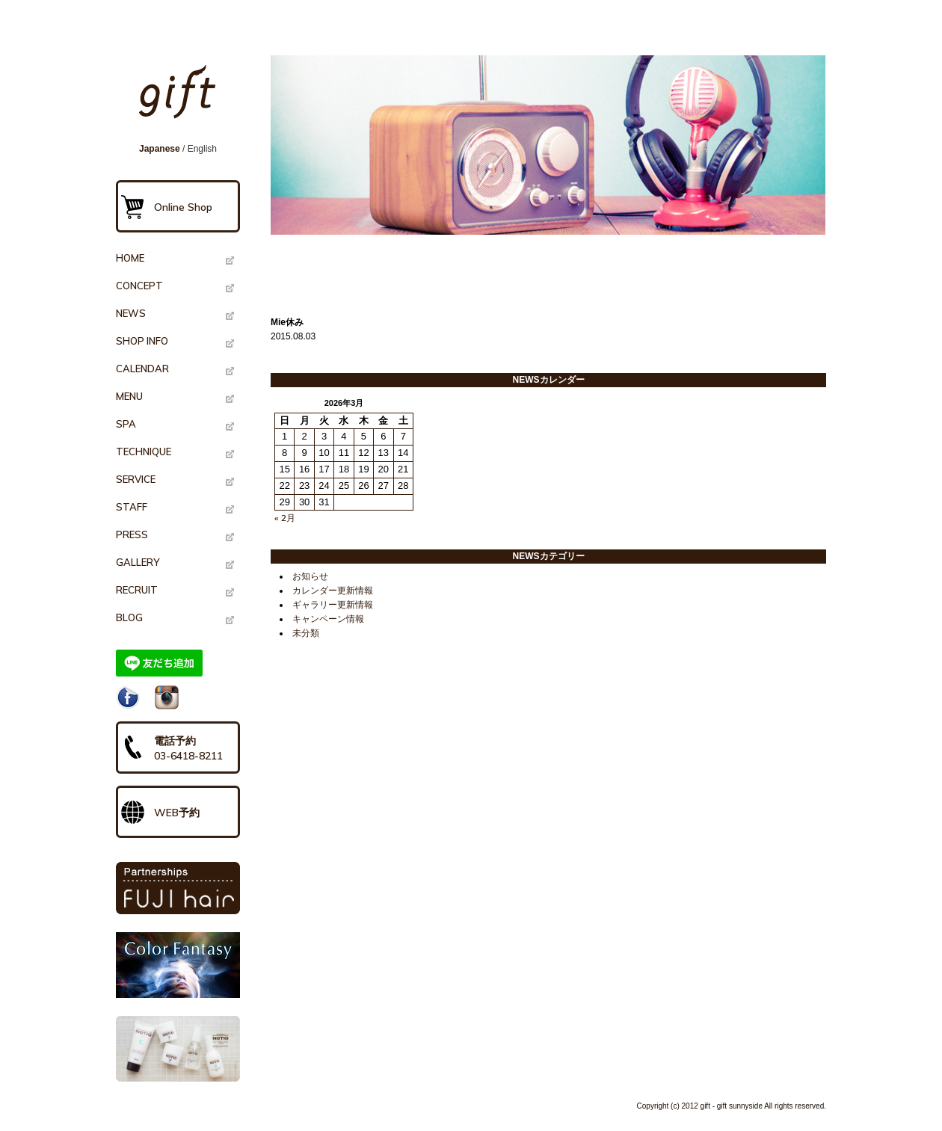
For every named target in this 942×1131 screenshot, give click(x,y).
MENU (129, 396)
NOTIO (178, 1049)
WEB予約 (177, 812)
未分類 (305, 633)
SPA (126, 424)
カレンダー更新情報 (332, 590)
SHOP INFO (142, 341)
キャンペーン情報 (328, 619)
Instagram (167, 697)
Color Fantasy (178, 965)
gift (182, 98)
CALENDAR (142, 369)
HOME (130, 258)
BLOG (129, 617)
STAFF (131, 507)
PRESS (132, 534)
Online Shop (183, 207)
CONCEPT (139, 286)
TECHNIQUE (143, 451)
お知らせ (310, 576)
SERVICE (136, 479)
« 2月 (284, 517)
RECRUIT (137, 590)
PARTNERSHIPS (178, 888)
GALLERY (137, 562)
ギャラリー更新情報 (332, 605)
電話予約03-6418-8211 (188, 748)
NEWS (131, 313)
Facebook (128, 697)
